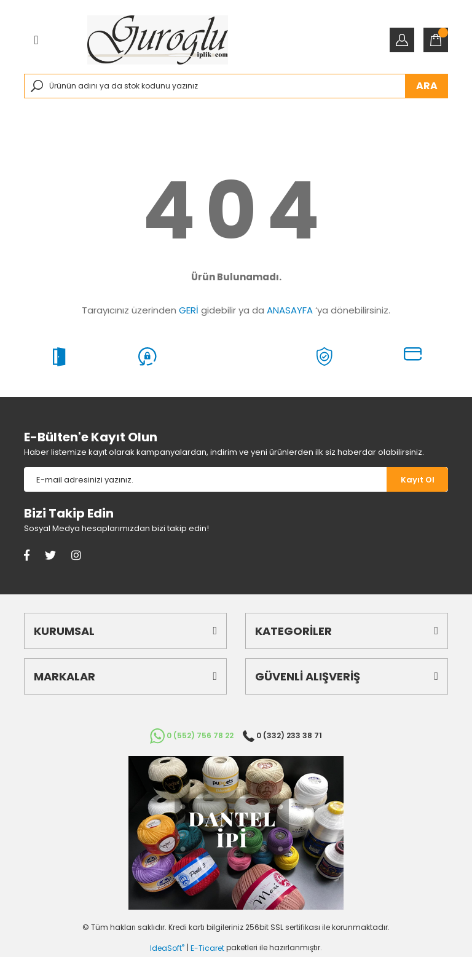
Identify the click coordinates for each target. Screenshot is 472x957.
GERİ (189, 310)
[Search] (236, 86)
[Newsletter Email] (205, 479)
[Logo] (157, 40)
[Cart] (435, 40)
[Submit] (417, 479)
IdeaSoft (167, 948)
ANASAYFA (290, 310)
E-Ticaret (207, 948)
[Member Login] (402, 40)
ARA (427, 86)
